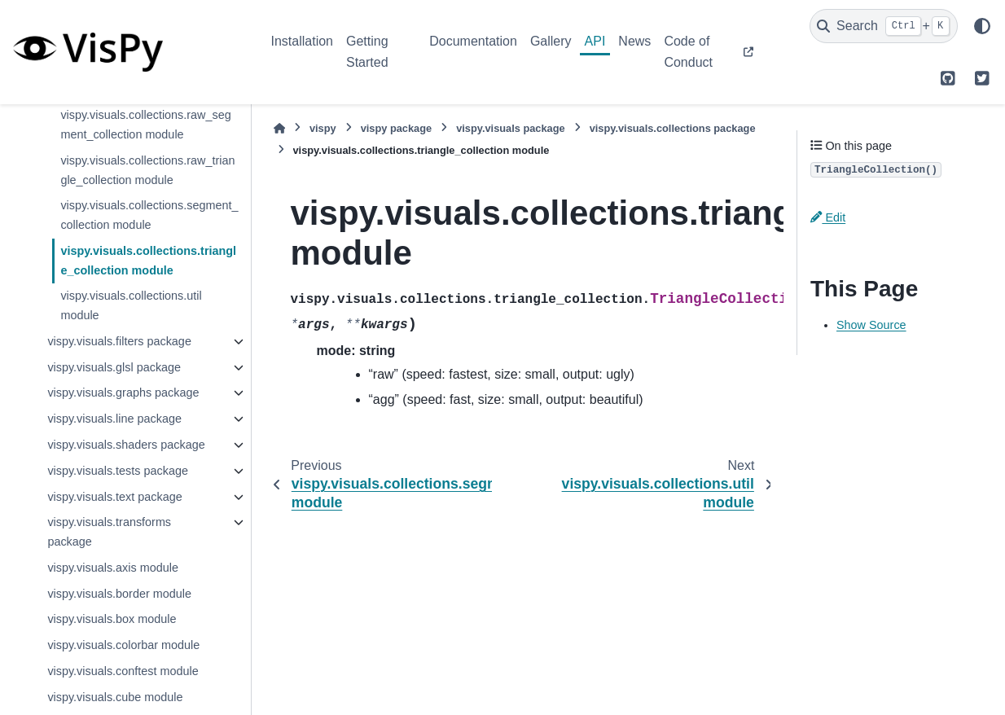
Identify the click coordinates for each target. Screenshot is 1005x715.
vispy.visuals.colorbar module (123, 644)
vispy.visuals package (510, 128)
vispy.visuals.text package (114, 496)
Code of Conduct (688, 51)
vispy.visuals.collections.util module (130, 305)
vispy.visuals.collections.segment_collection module (149, 215)
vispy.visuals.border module (119, 593)
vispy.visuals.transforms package (109, 531)
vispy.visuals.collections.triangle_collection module (148, 260)
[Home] (279, 128)
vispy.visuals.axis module (112, 567)
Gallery (551, 41)
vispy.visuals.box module (111, 618)
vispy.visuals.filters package (119, 341)
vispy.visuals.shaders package (125, 444)
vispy (322, 128)
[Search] (884, 26)
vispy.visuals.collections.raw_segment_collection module (145, 124)
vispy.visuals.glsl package (114, 367)
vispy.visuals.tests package (117, 470)
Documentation (473, 41)
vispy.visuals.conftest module (122, 671)
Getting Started (367, 51)
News (634, 41)
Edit (827, 217)
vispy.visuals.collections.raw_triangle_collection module (147, 170)
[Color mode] (982, 26)
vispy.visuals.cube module (114, 697)
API (595, 41)
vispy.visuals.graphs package (123, 392)
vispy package (396, 128)
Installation (302, 41)
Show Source (871, 324)
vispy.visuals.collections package (673, 128)
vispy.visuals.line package (114, 418)
